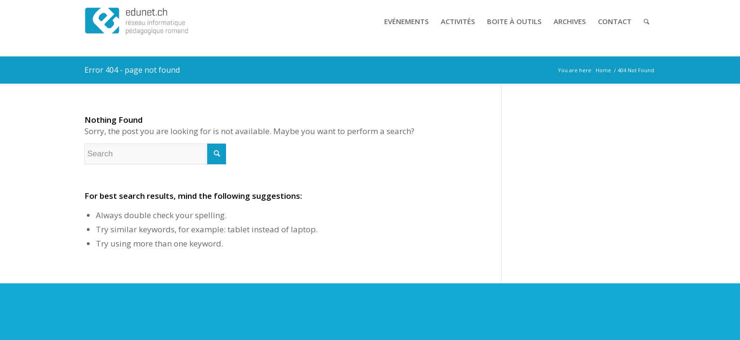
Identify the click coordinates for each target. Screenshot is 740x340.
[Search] (647, 21)
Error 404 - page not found (132, 70)
